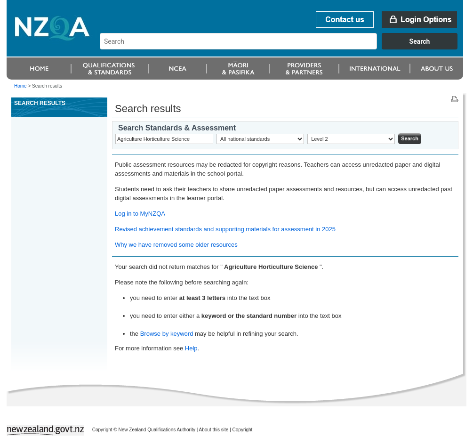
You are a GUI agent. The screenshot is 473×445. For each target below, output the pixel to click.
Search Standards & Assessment (177, 128)
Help (191, 348)
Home (20, 86)
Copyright (242, 429)
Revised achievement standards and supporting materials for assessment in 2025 (225, 229)
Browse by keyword (166, 333)
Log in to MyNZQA (140, 213)
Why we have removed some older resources (176, 244)
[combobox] (283, 47)
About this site (214, 429)
